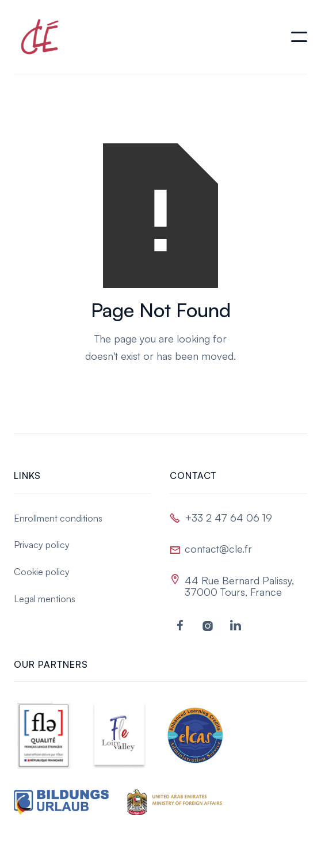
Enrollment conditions (58, 518)
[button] (299, 37)
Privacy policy (42, 544)
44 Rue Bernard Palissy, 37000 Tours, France (239, 586)
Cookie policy (42, 571)
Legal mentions (44, 598)
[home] (37, 36)
